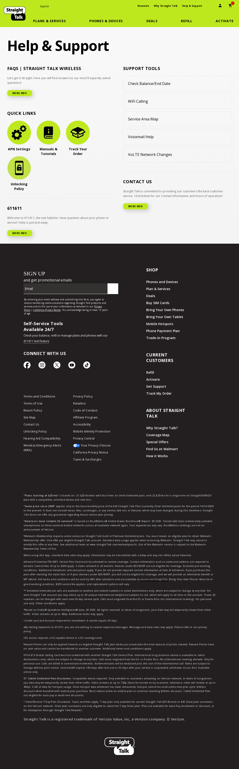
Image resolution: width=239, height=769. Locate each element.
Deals (150, 296)
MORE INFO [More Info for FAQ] (19, 93)
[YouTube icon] (71, 366)
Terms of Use (33, 403)
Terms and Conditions (39, 396)
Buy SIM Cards (157, 303)
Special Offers (157, 442)
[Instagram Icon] (41, 366)
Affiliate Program (85, 417)
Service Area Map (143, 119)
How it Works (157, 456)
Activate (153, 379)
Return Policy (33, 410)
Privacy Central (84, 438)
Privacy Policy (83, 396)
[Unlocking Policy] (19, 173)
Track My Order (159, 393)
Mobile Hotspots (159, 324)
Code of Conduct (85, 410)
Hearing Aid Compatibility (42, 438)
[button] (52, 21)
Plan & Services (158, 289)
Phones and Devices (162, 282)
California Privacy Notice (90, 452)
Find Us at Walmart (162, 449)
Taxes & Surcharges (87, 459)
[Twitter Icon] (56, 366)
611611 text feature (36, 341)
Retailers (79, 403)
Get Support (156, 386)
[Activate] (224, 21)
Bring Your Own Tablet (164, 317)
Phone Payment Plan (163, 331)
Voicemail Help (141, 136)
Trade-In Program (161, 338)
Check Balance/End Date (149, 83)
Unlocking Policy (35, 431)
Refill (150, 372)
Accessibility (82, 424)
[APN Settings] (19, 136)
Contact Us (31, 424)
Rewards (143, 5)
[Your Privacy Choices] (94, 446)
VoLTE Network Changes (150, 154)
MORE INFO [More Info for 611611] (19, 233)
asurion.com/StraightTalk (154, 579)
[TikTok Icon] (86, 366)
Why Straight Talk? (162, 428)
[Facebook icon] (27, 366)
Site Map (30, 417)
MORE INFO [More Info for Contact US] (135, 206)
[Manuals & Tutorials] (48, 138)
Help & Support (192, 5)
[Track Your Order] (78, 138)
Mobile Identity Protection (91, 431)
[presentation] (210, 6)
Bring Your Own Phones (165, 310)
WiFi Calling (138, 101)
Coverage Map (158, 435)
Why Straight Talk (165, 5)
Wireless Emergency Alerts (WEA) (42, 447)
